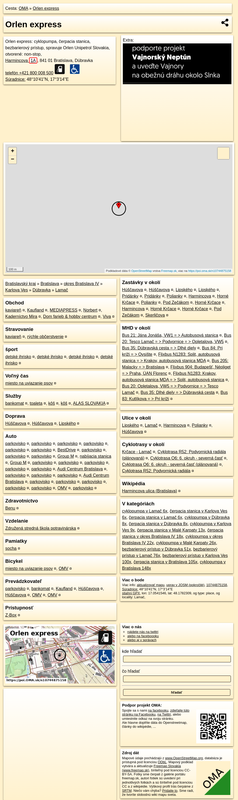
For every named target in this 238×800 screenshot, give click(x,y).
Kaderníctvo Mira (21, 316)
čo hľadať (131, 671)
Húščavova (15, 423)
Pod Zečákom (176, 302)
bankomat (14, 403)
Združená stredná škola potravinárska (40, 528)
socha (11, 548)
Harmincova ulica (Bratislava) (149, 491)
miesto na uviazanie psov (29, 383)
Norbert (90, 310)
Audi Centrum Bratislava (80, 469)
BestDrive (66, 450)
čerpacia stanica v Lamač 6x (155, 517)
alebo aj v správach (141, 640)
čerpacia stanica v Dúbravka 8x (158, 524)
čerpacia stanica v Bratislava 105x (166, 562)
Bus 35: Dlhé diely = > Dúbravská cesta (177, 392)
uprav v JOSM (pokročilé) (185, 585)
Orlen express (46, 8)
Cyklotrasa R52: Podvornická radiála (156, 471)
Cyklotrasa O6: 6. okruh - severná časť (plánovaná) (170, 464)
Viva (107, 316)
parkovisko (15, 443)
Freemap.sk (168, 270)
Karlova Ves (16, 290)
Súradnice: (15, 79)
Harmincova (21, 60)
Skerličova (155, 315)
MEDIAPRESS (63, 310)
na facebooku (158, 710)
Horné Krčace (208, 302)
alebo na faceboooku (143, 636)
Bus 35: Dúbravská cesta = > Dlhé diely (159, 348)
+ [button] (12, 151)
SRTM (127, 791)
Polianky (175, 296)
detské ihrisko (18, 356)
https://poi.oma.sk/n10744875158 (209, 270)
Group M (65, 456)
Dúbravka (41, 290)
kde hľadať (132, 651)
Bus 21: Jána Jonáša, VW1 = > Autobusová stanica (170, 335)
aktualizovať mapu (150, 585)
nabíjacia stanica (95, 456)
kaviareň (13, 310)
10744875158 (216, 585)
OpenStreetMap (141, 270)
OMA (23, 8)
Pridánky (130, 296)
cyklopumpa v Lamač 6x (144, 511)
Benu (10, 508)
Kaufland (35, 310)
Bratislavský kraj (20, 283)
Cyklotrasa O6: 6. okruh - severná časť (186, 458)
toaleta (36, 403)
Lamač (61, 290)
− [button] (12, 160)
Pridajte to (170, 791)
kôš (51, 403)
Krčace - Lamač (137, 452)
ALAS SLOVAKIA (89, 403)
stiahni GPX (131, 593)
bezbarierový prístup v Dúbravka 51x (156, 549)
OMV (62, 488)
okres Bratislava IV (81, 283)
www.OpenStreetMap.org (184, 758)
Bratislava (49, 283)
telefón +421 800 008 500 (29, 73)
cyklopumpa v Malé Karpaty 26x (186, 543)
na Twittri (164, 714)
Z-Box (11, 615)
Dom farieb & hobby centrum (70, 316)
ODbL (162, 762)
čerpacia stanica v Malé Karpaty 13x (171, 530)
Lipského (67, 423)
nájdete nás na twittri (142, 632)
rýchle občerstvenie (45, 336)
